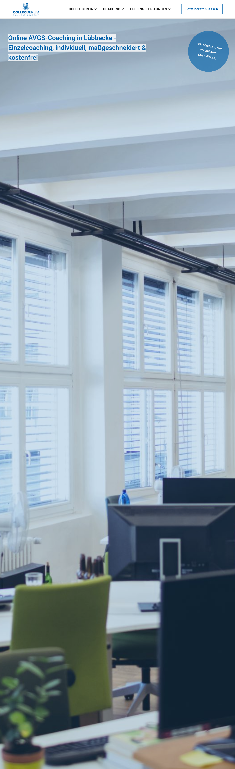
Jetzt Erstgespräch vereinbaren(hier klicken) (209, 51)
